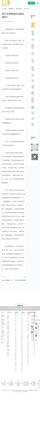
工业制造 (15, 329)
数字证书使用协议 (28, 347)
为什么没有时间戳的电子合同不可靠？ (20, 280)
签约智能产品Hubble (3, 323)
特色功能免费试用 (33, 33)
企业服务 (15, 364)
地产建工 (15, 344)
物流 (15, 359)
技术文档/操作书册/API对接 (8, 344)
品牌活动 (21, 357)
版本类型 (2, 339)
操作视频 (21, 351)
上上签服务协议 (28, 336)
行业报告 (21, 345)
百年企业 (21, 330)
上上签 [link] (4, 8)
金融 (15, 349)
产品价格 (33, 81)
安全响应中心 (8, 354)
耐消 (15, 324)
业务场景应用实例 (33, 46)
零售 (15, 317)
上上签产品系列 (33, 60)
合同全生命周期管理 (33, 100)
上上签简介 (33, 53)
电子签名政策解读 (33, 68)
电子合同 (18, 8)
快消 (15, 321)
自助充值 (33, 75)
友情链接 (31, 390)
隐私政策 (28, 355)
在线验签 (33, 118)
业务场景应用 (21, 338)
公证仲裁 (8, 322)
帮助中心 (21, 370)
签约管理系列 (2, 316)
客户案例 (21, 318)
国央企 (15, 370)
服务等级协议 (28, 327)
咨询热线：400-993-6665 (34, 316)
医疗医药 (15, 338)
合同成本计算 (8, 337)
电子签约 (33, 113)
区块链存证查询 (8, 317)
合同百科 (11, 8)
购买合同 (33, 107)
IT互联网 (15, 354)
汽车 (15, 334)
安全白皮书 (28, 362)
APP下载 (8, 350)
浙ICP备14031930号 (24, 391)
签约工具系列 (2, 319)
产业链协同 (33, 124)
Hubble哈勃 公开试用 (33, 25)
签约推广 (33, 40)
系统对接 (33, 93)
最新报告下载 (33, 87)
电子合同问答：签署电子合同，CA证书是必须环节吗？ (7, 280)
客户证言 (21, 324)
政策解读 (21, 363)
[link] (11, 8)
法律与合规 (28, 319)
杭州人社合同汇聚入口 (8, 327)
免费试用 (20, 305)
